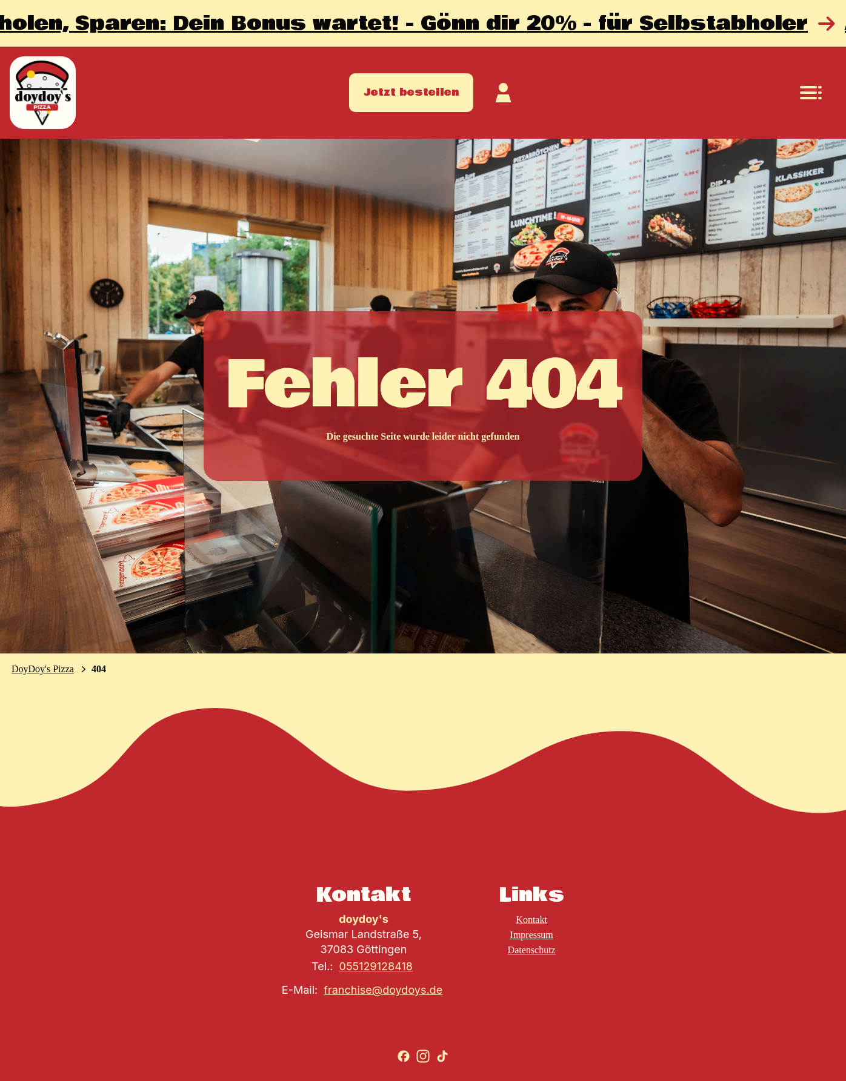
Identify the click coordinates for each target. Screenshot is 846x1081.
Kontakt (531, 919)
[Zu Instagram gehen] (423, 1056)
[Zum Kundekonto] (503, 92)
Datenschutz (532, 950)
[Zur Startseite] (43, 92)
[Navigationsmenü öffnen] (811, 92)
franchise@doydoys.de (383, 989)
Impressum (531, 935)
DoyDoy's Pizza (43, 669)
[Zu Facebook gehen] (403, 1056)
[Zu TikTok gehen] (442, 1056)
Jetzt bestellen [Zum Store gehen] (411, 92)
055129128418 (376, 966)
